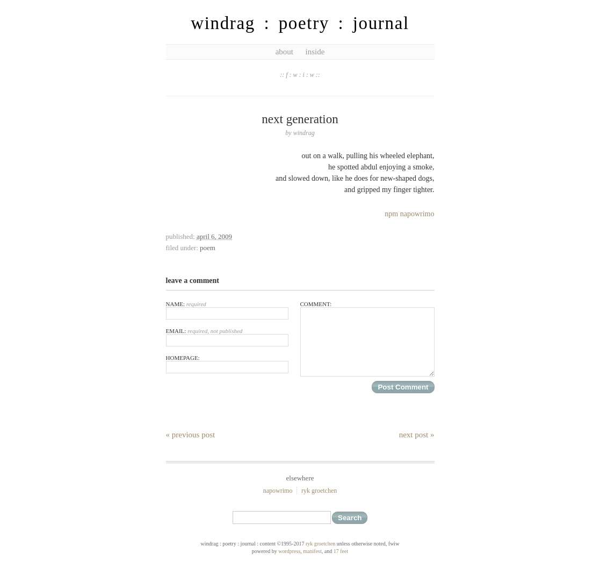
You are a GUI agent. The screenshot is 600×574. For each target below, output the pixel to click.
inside (314, 51)
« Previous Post (190, 434)
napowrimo (417, 214)
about (284, 51)
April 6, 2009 (214, 236)
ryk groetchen (319, 490)
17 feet (341, 551)
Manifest (312, 551)
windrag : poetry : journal (300, 23)
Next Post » (417, 434)
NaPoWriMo (278, 490)
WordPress (289, 551)
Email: (227, 337)
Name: (227, 310)
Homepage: (227, 364)
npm (391, 214)
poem (207, 248)
